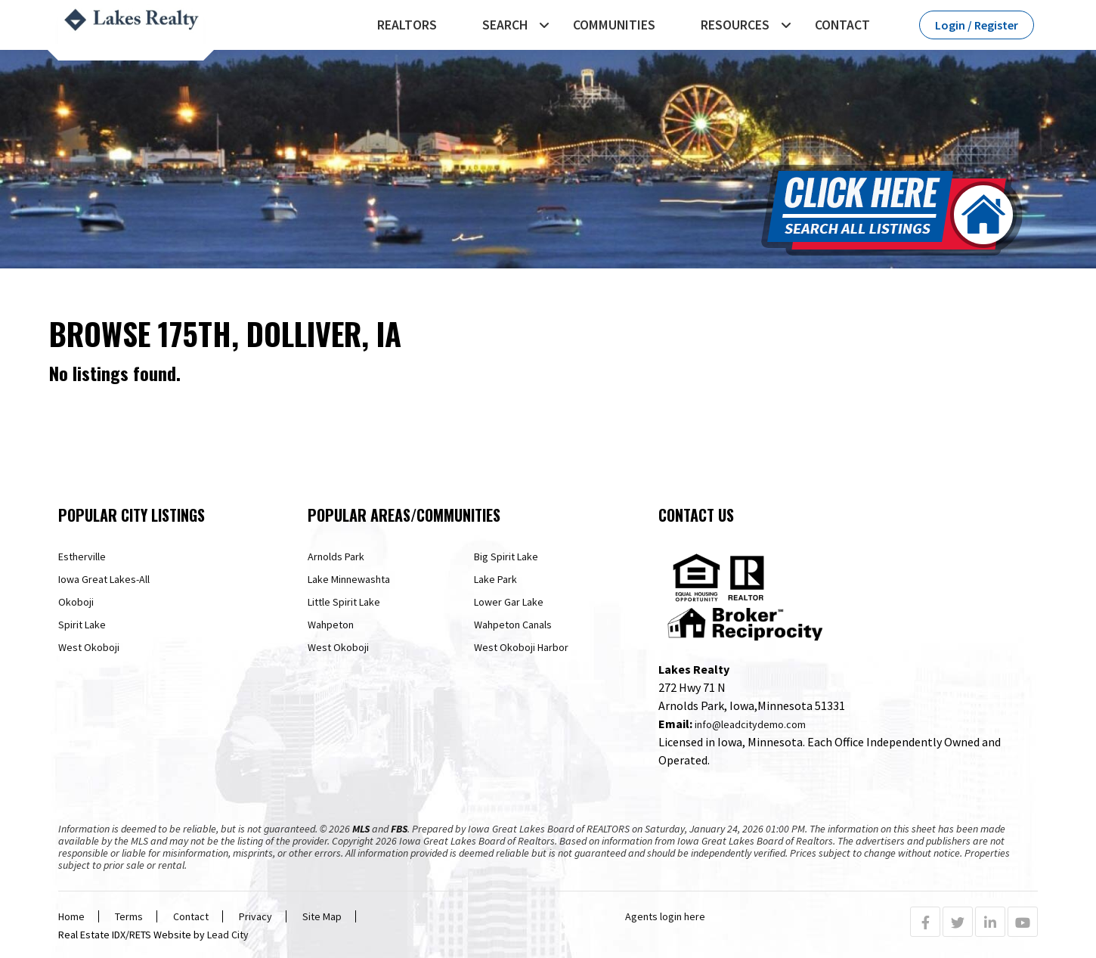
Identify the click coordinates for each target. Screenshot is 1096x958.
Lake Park (495, 579)
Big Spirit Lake (506, 556)
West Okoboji (88, 647)
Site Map (322, 916)
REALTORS (407, 25)
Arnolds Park (336, 556)
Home (71, 916)
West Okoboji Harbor (521, 647)
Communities (614, 25)
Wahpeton (331, 624)
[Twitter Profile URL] (957, 922)
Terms (129, 916)
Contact (842, 25)
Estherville (82, 556)
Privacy (255, 916)
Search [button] (505, 25)
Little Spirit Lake (344, 602)
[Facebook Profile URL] (925, 922)
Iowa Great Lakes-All (104, 579)
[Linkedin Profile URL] (990, 922)
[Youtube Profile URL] (1022, 922)
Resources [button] (735, 25)
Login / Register (976, 25)
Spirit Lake (82, 624)
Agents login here (665, 916)
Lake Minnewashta (349, 579)
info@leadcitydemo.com (750, 724)
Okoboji (76, 602)
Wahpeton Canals (513, 624)
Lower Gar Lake (508, 602)
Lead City (228, 934)
